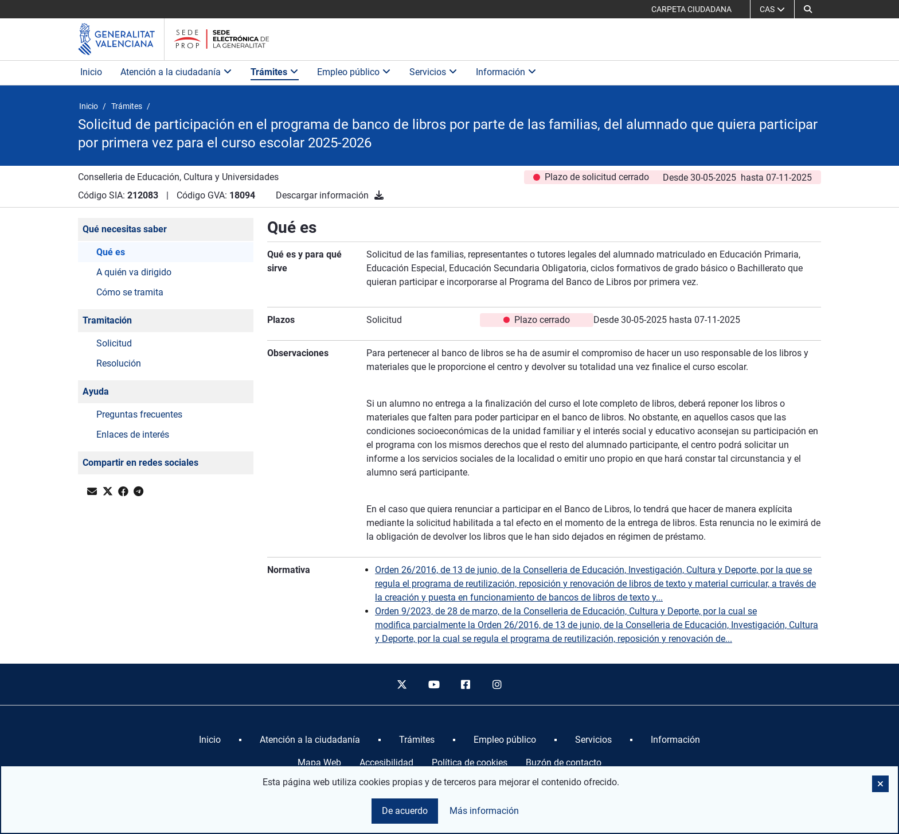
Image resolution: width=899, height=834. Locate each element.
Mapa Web (319, 762)
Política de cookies (469, 762)
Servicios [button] (433, 72)
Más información (484, 810)
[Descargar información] (379, 195)
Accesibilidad (386, 762)
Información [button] (506, 72)
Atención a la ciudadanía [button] (176, 72)
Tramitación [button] (107, 320)
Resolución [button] (118, 363)
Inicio (91, 72)
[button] (808, 9)
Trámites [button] (275, 72)
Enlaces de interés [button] (132, 434)
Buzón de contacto (563, 762)
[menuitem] (210, 739)
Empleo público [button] (354, 72)
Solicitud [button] (114, 343)
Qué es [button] (110, 252)
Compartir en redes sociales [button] (140, 462)
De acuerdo (405, 810)
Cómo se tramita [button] (129, 292)
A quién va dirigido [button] (133, 272)
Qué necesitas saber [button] (125, 229)
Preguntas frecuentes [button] (139, 414)
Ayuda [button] (96, 391)
